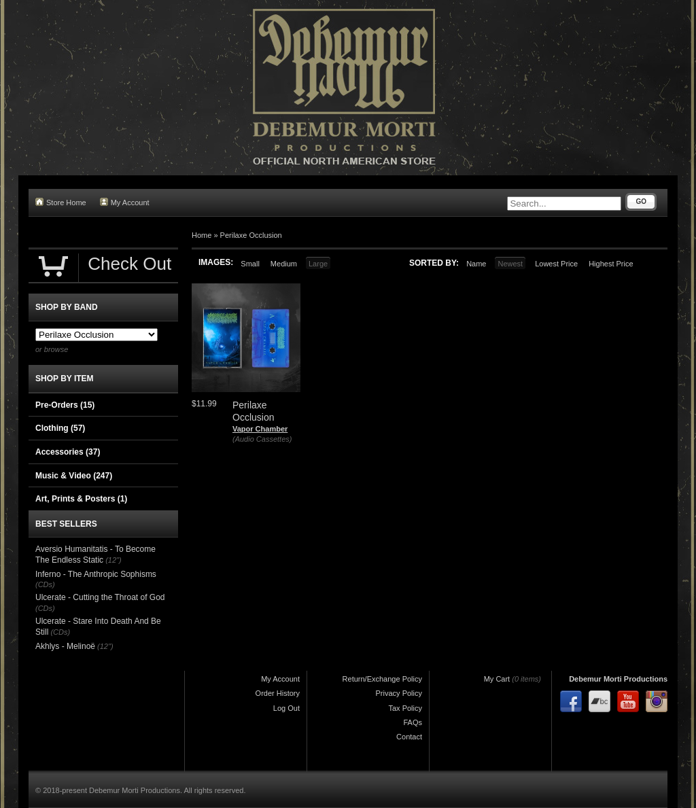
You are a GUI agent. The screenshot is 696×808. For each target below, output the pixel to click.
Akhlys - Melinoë (65, 646)
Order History (278, 693)
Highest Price (611, 264)
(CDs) (45, 584)
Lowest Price (556, 264)
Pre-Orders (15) (64, 405)
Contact (409, 737)
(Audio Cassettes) (262, 439)
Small (250, 264)
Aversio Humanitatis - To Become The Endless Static (95, 554)
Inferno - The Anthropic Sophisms (95, 574)
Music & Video (73, 475)
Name (476, 264)
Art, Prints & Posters (81, 499)
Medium (284, 264)
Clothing (60, 428)
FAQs (412, 722)
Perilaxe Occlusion (251, 235)
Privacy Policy (399, 693)
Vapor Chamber (260, 429)
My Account (125, 202)
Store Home (60, 202)
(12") (113, 560)
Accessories (67, 452)
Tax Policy (405, 708)
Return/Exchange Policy (382, 679)
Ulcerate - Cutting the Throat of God (100, 597)
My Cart (497, 679)
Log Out (286, 708)
